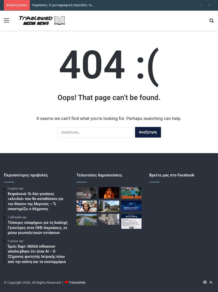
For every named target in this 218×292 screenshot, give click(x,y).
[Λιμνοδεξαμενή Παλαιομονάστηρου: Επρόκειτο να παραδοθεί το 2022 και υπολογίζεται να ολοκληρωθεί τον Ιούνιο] (86, 219)
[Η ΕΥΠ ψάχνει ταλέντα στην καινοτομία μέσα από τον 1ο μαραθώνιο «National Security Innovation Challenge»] (131, 206)
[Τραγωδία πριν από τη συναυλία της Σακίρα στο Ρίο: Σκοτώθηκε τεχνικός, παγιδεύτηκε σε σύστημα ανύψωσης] (109, 192)
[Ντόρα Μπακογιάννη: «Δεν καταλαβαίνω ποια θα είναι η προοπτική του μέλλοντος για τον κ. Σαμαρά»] (86, 206)
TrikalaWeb (77, 282)
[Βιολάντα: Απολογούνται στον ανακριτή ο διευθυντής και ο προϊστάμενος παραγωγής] (109, 206)
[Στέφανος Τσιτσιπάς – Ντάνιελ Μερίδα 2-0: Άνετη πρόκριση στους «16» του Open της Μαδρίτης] (131, 192)
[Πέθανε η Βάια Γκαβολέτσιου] (131, 221)
